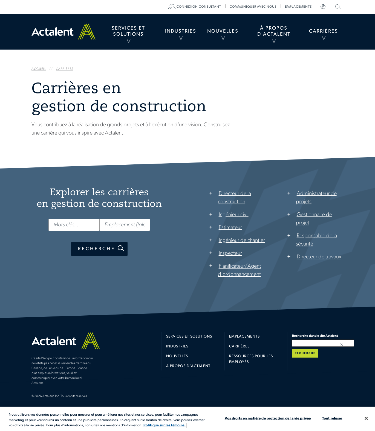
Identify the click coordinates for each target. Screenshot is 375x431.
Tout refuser (332, 418)
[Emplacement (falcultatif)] (124, 225)
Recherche (96, 249)
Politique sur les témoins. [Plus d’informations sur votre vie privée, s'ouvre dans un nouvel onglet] (164, 425)
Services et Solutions (128, 31)
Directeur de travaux (319, 257)
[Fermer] (366, 418)
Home (63, 31)
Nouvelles (222, 31)
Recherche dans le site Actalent (337, 6)
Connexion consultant (199, 6)
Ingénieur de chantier (242, 240)
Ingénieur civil (234, 215)
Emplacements (298, 6)
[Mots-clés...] (73, 225)
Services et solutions (189, 337)
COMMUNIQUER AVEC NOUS (253, 6)
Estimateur (230, 227)
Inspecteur (230, 253)
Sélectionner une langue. (323, 7)
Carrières (323, 31)
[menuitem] (128, 31)
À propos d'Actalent (273, 31)
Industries (180, 31)
